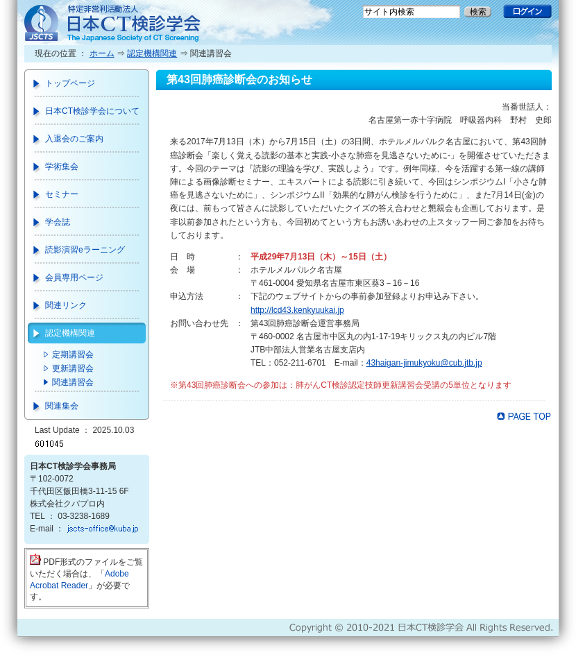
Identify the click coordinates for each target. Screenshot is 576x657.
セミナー (61, 194)
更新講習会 (73, 368)
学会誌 (57, 222)
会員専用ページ (74, 277)
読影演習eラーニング (85, 250)
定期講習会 (73, 354)
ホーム (102, 53)
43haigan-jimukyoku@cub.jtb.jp (424, 363)
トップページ (70, 83)
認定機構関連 (152, 53)
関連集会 (61, 406)
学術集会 (61, 166)
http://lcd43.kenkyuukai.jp (297, 310)
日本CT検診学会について (92, 111)
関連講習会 (73, 382)
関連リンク (66, 305)
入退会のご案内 (74, 139)
